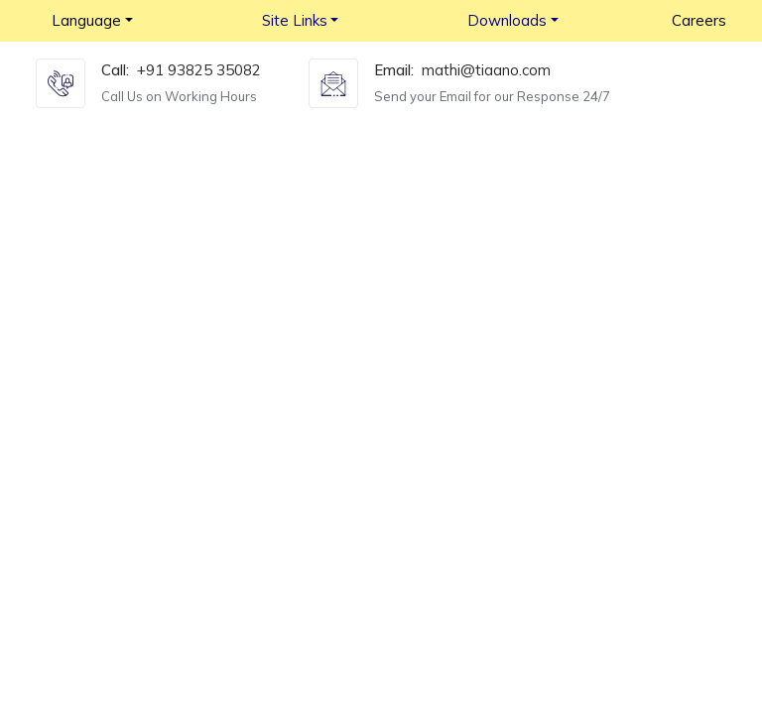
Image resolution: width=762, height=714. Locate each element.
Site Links (294, 20)
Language (86, 20)
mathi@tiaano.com (486, 69)
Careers (699, 20)
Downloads (507, 20)
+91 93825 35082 (199, 69)
